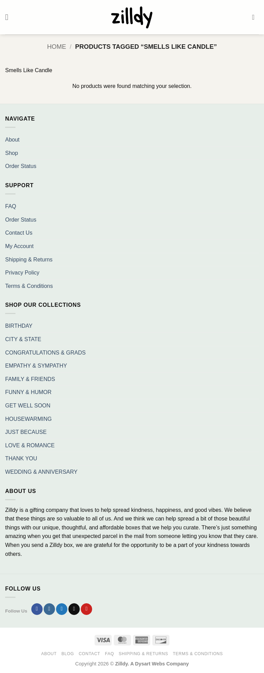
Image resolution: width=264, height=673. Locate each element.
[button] (9, 17)
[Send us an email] (74, 609)
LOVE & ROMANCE (30, 445)
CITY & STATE (23, 339)
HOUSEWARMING (28, 419)
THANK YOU (21, 458)
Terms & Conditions (29, 286)
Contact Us (18, 233)
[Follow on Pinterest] (86, 609)
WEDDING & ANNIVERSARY (41, 472)
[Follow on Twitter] (61, 609)
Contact (89, 653)
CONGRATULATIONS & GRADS (45, 353)
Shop (11, 153)
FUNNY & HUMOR (28, 392)
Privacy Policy (22, 273)
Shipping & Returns (29, 259)
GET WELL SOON (28, 405)
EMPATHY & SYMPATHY (36, 366)
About (12, 140)
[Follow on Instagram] (49, 609)
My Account (19, 246)
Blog (68, 653)
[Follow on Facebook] (37, 609)
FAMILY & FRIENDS (30, 379)
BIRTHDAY (18, 326)
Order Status (20, 166)
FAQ (10, 206)
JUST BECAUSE (26, 432)
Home (56, 46)
